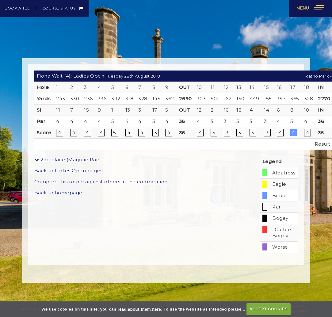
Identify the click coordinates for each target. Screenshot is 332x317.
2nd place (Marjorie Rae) (67, 159)
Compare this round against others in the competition (101, 182)
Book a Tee (17, 8)
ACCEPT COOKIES (269, 309)
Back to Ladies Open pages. (69, 171)
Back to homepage (58, 193)
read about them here (139, 309)
